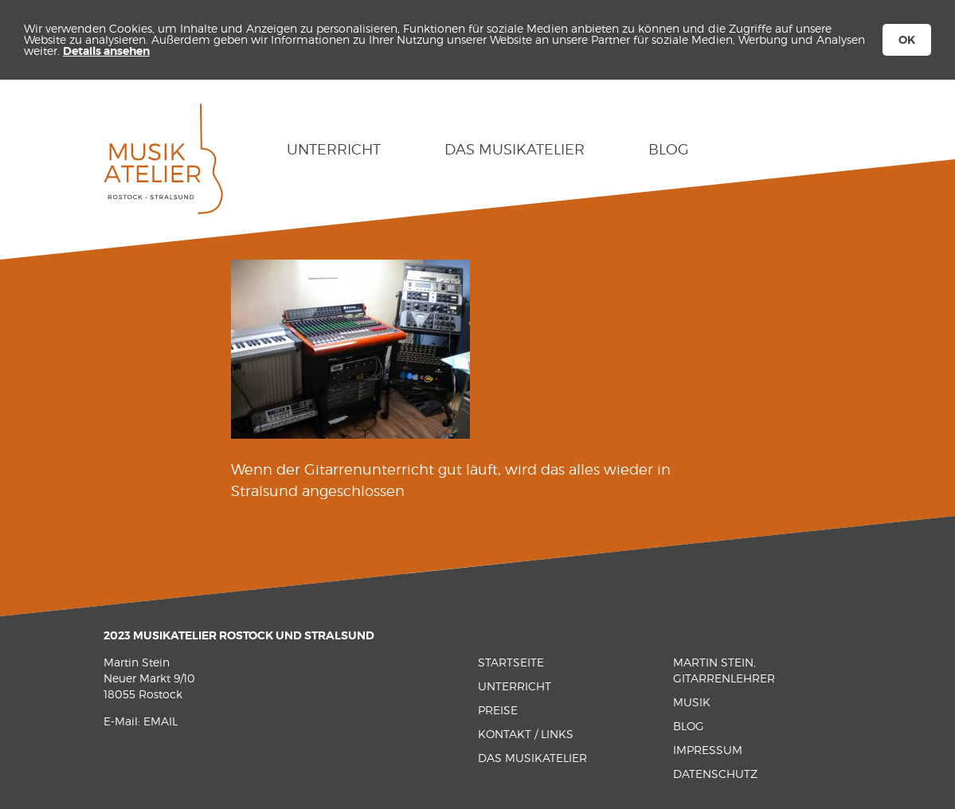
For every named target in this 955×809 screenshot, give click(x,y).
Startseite (511, 662)
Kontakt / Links (525, 734)
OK (906, 40)
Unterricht (334, 149)
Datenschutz (715, 773)
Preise (498, 710)
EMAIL (160, 721)
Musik (691, 702)
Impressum (707, 749)
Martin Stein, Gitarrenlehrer (724, 670)
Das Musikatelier (514, 149)
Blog (668, 149)
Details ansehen (106, 51)
